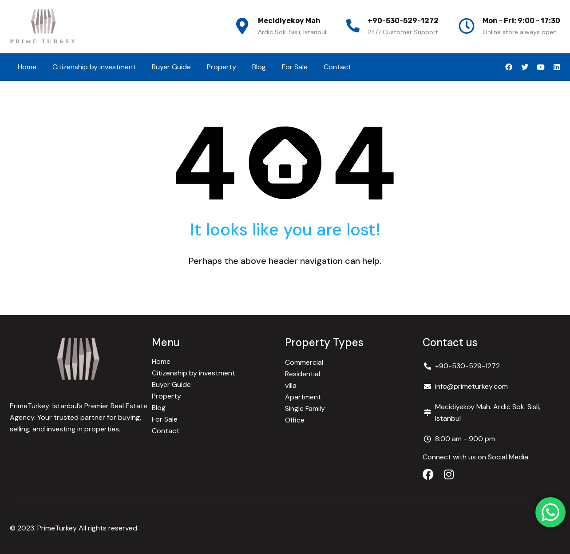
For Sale (295, 67)
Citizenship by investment (94, 67)
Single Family (305, 408)
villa (291, 385)
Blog (259, 67)
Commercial (304, 362)
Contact (337, 67)
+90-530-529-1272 (403, 20)
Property (221, 67)
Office (295, 420)
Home (27, 67)
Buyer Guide (171, 67)
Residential (302, 374)
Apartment (303, 397)
